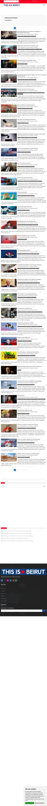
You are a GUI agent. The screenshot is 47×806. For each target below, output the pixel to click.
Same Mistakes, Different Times (24, 410)
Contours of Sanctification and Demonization (27, 148)
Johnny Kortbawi (11, 18)
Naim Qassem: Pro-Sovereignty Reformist (27, 294)
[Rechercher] (44, 486)
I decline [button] (31, 803)
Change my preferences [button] (39, 803)
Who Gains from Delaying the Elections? (26, 119)
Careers (2, 596)
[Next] (27, 28)
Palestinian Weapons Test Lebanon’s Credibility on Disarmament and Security (29, 32)
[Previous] (13, 28)
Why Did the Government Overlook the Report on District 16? (31, 134)
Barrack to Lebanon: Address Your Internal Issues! (28, 439)
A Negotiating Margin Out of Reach (25, 323)
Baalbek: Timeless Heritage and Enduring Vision (28, 453)
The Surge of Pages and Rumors (24, 206)
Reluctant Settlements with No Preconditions (27, 424)
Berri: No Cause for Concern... (24, 163)
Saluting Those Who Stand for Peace (25, 89)
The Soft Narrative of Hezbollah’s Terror (26, 60)
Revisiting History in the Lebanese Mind (26, 221)
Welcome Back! (20, 395)
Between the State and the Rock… (25, 177)
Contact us (3, 591)
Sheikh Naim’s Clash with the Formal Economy (27, 45)
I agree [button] (27, 803)
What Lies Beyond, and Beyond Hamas (26, 105)
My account (34, 1)
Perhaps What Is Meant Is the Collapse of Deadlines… (29, 279)
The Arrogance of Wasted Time (24, 308)
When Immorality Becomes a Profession (26, 235)
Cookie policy (3, 598)
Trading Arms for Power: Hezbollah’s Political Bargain (29, 381)
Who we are (3, 593)
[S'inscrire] (44, 611)
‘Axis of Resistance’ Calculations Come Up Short (28, 352)
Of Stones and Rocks (22, 192)
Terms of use (3, 601)
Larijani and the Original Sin (23, 337)
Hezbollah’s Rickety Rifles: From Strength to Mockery (29, 264)
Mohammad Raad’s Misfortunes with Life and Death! (29, 366)
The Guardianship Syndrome (23, 250)
